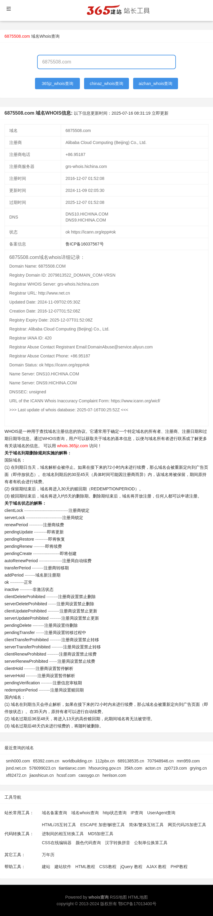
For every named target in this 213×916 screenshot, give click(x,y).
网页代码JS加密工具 (187, 824)
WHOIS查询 (53, 438)
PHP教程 (179, 866)
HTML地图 (138, 897)
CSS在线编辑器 (56, 842)
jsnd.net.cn (16, 768)
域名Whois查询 (45, 36)
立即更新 (160, 113)
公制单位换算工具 (151, 842)
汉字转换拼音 (117, 842)
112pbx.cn (105, 761)
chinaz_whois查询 (106, 83)
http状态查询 (115, 812)
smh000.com (18, 761)
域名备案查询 (54, 812)
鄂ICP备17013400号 (137, 903)
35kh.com (133, 768)
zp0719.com (175, 768)
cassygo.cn (88, 775)
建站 (46, 866)
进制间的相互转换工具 (63, 833)
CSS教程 (107, 866)
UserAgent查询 (161, 812)
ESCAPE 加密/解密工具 (102, 824)
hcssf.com (66, 775)
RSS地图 (118, 897)
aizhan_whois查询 (155, 83)
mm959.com (188, 761)
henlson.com (114, 775)
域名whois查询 (85, 812)
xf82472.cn (16, 775)
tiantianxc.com (72, 768)
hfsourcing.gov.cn (105, 768)
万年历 (48, 854)
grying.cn (198, 768)
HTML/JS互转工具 (59, 824)
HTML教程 (85, 866)
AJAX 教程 (157, 866)
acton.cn (153, 768)
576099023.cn (42, 768)
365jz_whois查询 (57, 83)
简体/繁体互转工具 (146, 824)
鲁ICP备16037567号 (85, 244)
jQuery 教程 (131, 866)
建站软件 (62, 866)
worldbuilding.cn (77, 761)
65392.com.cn (46, 761)
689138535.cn (131, 761)
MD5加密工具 (101, 833)
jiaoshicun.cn (42, 775)
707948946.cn (160, 761)
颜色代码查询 (88, 842)
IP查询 (137, 812)
